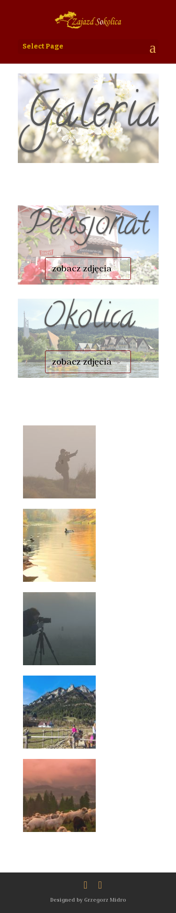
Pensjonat (88, 226)
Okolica (88, 319)
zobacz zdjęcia (82, 268)
